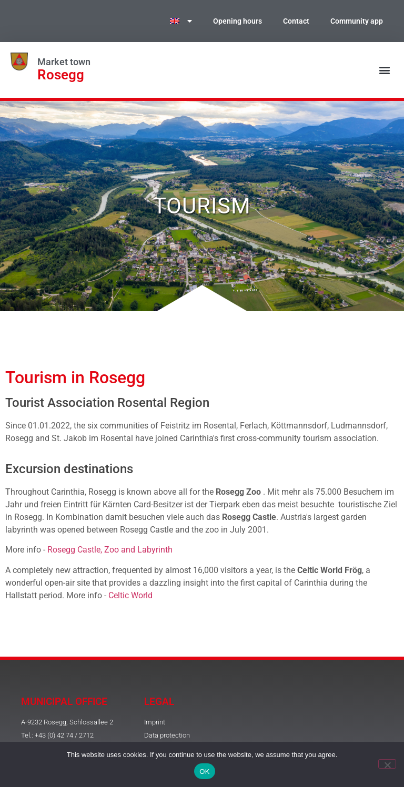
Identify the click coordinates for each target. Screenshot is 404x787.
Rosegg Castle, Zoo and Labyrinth (110, 550)
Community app (356, 21)
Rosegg (60, 75)
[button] (384, 70)
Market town (63, 62)
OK (204, 771)
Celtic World (130, 595)
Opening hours (237, 21)
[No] (387, 764)
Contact (296, 21)
